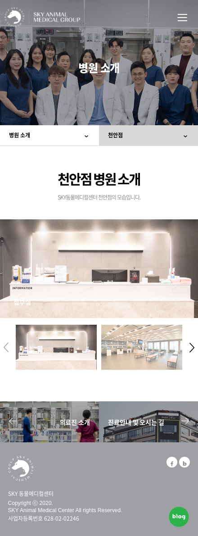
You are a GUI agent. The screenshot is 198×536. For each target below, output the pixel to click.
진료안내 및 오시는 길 (148, 422)
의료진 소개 (49, 422)
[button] (192, 347)
